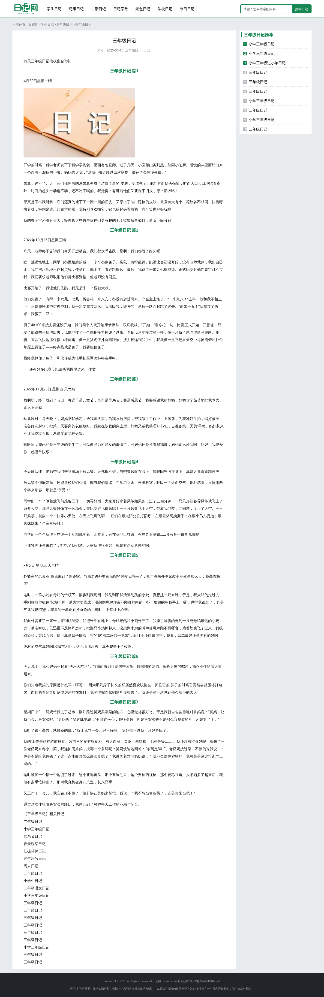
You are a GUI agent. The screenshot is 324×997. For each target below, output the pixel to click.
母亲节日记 (33, 836)
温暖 (156, 471)
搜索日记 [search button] (301, 9)
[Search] (266, 8)
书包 (164, 426)
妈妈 (68, 172)
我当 (27, 719)
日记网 (33, 24)
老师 (56, 164)
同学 (56, 262)
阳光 (164, 471)
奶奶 (34, 748)
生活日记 (98, 8)
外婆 (27, 576)
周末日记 (31, 865)
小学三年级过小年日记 (264, 62)
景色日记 (142, 8)
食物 (83, 609)
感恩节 (136, 400)
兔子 (112, 262)
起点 (64, 269)
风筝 (90, 471)
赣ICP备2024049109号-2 (205, 981)
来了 (38, 523)
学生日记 (54, 8)
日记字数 (120, 8)
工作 (152, 418)
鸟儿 (203, 515)
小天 (68, 515)
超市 (71, 711)
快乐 (45, 451)
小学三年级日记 (36, 828)
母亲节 (114, 400)
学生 (71, 444)
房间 (127, 418)
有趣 (108, 220)
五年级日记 (33, 873)
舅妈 (97, 711)
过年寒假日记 (35, 858)
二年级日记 (33, 821)
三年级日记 (64, 24)
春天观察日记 (35, 843)
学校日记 (165, 8)
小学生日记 (33, 880)
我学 (75, 418)
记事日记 (76, 8)
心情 (82, 482)
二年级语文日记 (36, 888)
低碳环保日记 (35, 851)
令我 (109, 646)
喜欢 (93, 209)
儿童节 (88, 400)
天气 (68, 389)
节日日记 (187, 8)
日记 (146, 50)
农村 (27, 646)
